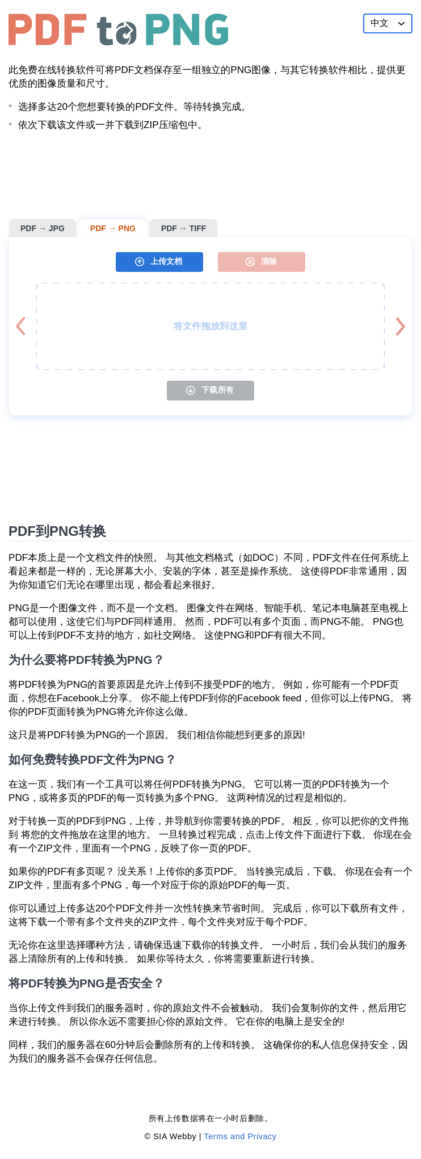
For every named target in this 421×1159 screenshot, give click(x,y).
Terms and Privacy (240, 1136)
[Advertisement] (210, 175)
